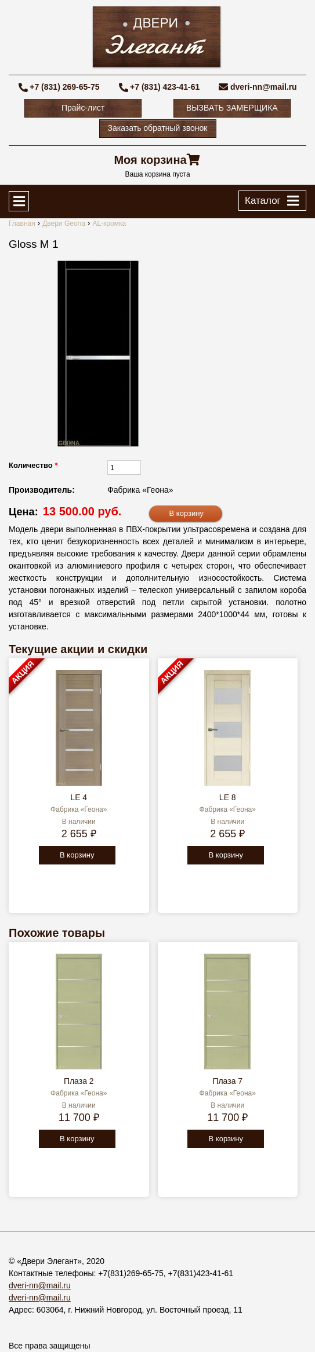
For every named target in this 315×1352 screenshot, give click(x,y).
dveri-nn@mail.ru (263, 86)
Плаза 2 (79, 1081)
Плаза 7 (227, 1081)
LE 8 (227, 797)
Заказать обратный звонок (158, 128)
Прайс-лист (83, 107)
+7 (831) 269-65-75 (64, 86)
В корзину (77, 855)
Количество (33, 465)
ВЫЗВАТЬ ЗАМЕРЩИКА (232, 107)
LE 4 (78, 797)
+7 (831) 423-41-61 (165, 86)
